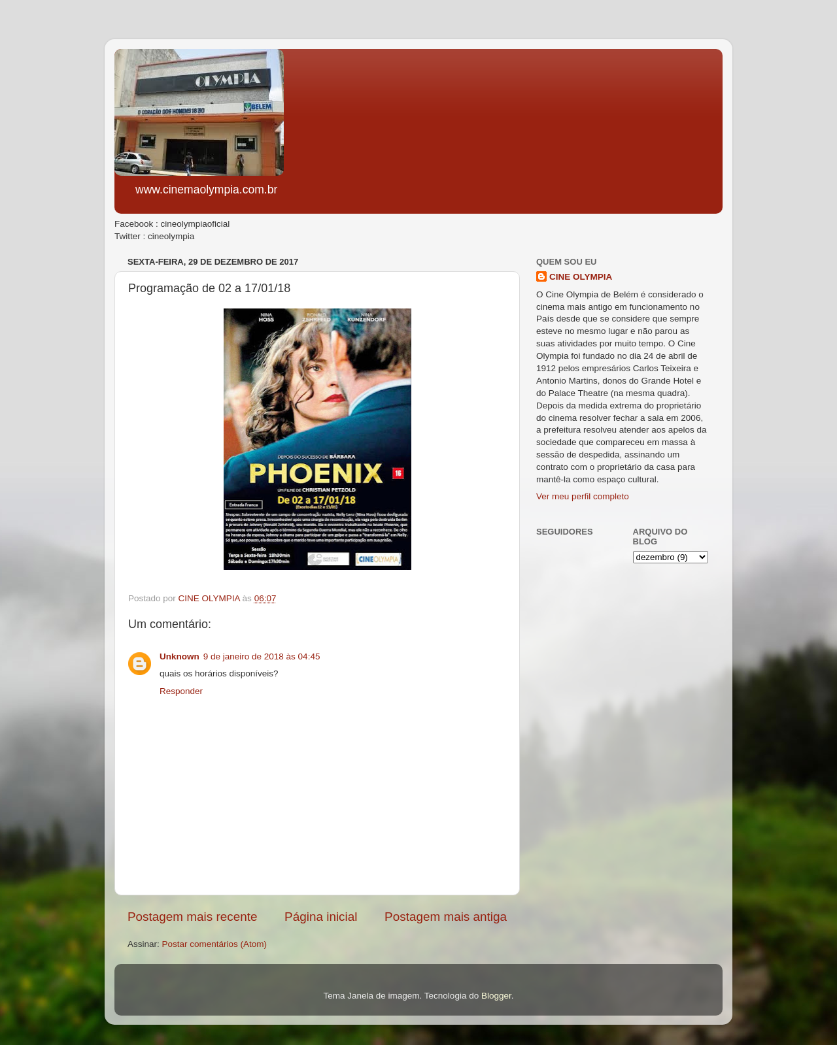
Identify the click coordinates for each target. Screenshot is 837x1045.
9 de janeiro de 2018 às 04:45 (261, 656)
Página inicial (320, 916)
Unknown (179, 656)
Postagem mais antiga (445, 916)
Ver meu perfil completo (582, 496)
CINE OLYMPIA (580, 277)
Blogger (496, 996)
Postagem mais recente (192, 916)
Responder (181, 691)
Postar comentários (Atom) (214, 944)
